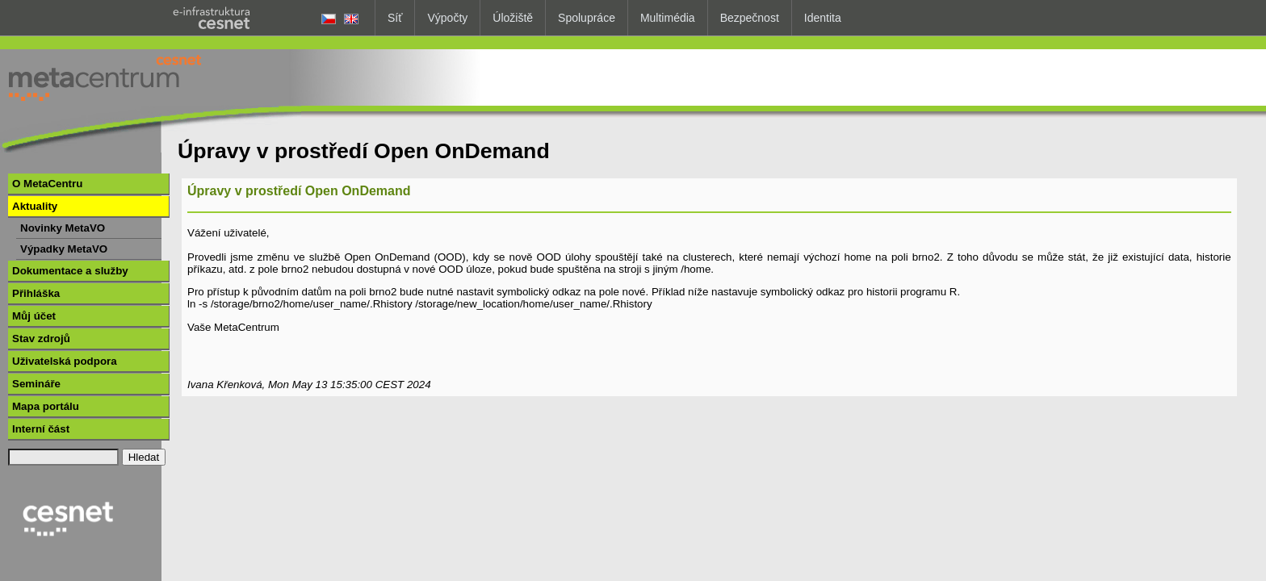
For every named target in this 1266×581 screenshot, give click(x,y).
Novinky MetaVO (62, 228)
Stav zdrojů (41, 338)
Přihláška (36, 293)
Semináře (36, 384)
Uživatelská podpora (64, 361)
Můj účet (34, 316)
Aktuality (34, 206)
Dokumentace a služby (70, 271)
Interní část (40, 429)
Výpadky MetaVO (63, 249)
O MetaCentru (47, 184)
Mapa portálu (45, 406)
